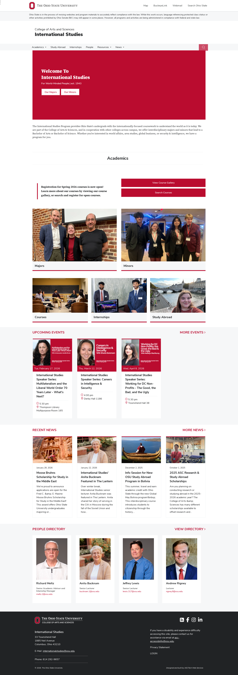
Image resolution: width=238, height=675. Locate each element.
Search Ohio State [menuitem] (197, 5)
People (87, 47)
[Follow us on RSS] (182, 620)
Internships (74, 47)
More (193, 332)
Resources (100, 47)
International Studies (59, 34)
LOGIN (153, 653)
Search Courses (163, 192)
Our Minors (70, 92)
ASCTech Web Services (193, 668)
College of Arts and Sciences (54, 29)
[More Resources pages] (107, 48)
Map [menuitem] (145, 5)
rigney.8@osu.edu (174, 591)
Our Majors (51, 92)
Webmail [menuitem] (177, 5)
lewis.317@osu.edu (132, 591)
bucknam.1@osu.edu (89, 591)
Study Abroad (57, 47)
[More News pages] (119, 48)
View (190, 529)
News (115, 47)
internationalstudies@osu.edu (59, 651)
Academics (38, 47)
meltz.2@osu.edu (44, 594)
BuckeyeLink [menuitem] (160, 5)
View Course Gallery (163, 182)
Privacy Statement (160, 647)
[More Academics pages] (45, 48)
